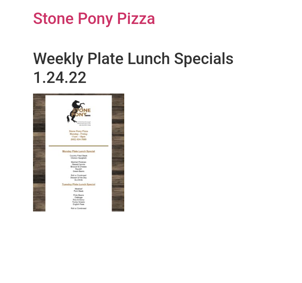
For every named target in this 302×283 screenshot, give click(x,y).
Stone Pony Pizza (94, 18)
